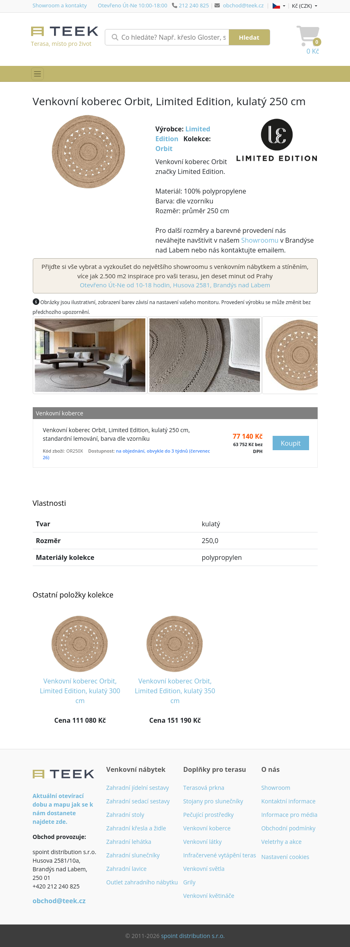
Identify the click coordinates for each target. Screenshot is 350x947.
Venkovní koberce (206, 828)
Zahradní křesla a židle (136, 828)
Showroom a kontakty (60, 5)
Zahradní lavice (126, 869)
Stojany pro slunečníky (213, 801)
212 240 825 (194, 5)
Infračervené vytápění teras (219, 855)
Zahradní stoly (125, 814)
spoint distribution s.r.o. (193, 936)
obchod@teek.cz (243, 5)
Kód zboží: (54, 451)
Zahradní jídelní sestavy (137, 787)
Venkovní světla (203, 869)
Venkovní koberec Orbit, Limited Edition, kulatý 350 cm (175, 690)
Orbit (164, 148)
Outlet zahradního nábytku (142, 882)
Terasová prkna (203, 787)
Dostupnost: (101, 451)
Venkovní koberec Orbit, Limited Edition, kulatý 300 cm (80, 690)
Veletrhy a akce (281, 842)
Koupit (291, 443)
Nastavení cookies (285, 857)
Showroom (275, 787)
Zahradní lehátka (128, 842)
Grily (189, 882)
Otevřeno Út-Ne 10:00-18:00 (132, 5)
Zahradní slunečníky (133, 855)
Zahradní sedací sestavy (138, 801)
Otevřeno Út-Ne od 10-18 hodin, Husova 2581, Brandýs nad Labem (175, 285)
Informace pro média (289, 814)
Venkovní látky (202, 842)
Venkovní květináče (208, 896)
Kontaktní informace (288, 801)
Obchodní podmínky (288, 828)
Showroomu (259, 240)
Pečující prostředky (208, 814)
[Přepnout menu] (37, 74)
